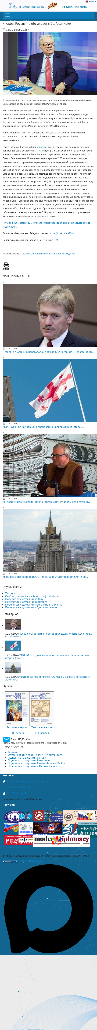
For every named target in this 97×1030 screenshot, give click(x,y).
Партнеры (9, 805)
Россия (30, 253)
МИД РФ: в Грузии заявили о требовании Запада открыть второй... (43, 426)
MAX (56, 239)
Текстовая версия (17, 727)
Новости (26, 20)
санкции (56, 253)
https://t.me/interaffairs (61, 233)
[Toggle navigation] (7, 15)
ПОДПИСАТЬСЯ (14, 747)
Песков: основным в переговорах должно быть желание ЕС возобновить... (48, 352)
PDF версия (17, 733)
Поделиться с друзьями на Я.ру (24, 599)
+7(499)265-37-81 (16, 793)
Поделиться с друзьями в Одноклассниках (31, 607)
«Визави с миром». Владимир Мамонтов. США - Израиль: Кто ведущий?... (47, 501)
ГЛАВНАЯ (12, 20)
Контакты (8, 775)
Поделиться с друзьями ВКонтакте (26, 601)
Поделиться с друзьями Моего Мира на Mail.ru (33, 604)
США (24, 253)
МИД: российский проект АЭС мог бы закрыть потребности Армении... (45, 576)
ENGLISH (90, 1)
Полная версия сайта (15, 847)
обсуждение (68, 253)
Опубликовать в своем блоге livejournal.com (32, 596)
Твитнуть (10, 593)
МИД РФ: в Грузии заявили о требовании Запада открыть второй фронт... (47, 656)
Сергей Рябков (43, 253)
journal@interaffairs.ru (16, 787)
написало (42, 146)
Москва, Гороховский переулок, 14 (27, 781)
